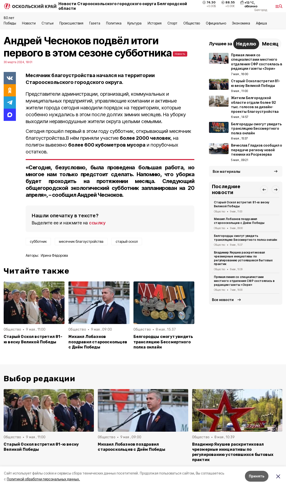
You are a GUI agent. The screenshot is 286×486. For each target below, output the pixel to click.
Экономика (241, 23)
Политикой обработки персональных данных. (43, 479)
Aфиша (261, 23)
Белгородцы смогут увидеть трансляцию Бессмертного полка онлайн (163, 341)
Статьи (47, 23)
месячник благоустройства (81, 241)
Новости (29, 23)
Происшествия (71, 23)
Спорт (172, 23)
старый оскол (127, 241)
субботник (38, 241)
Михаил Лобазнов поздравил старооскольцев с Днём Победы (97, 341)
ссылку (97, 222)
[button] (264, 189)
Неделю (246, 44)
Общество (191, 23)
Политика (113, 23)
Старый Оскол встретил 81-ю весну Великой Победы (33, 339)
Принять (256, 476)
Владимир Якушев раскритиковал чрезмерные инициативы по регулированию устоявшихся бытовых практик (243, 258)
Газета (94, 23)
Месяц (270, 44)
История (155, 23)
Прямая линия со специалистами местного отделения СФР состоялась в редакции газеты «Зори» (244, 281)
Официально (216, 23)
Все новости (223, 300)
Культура (134, 23)
